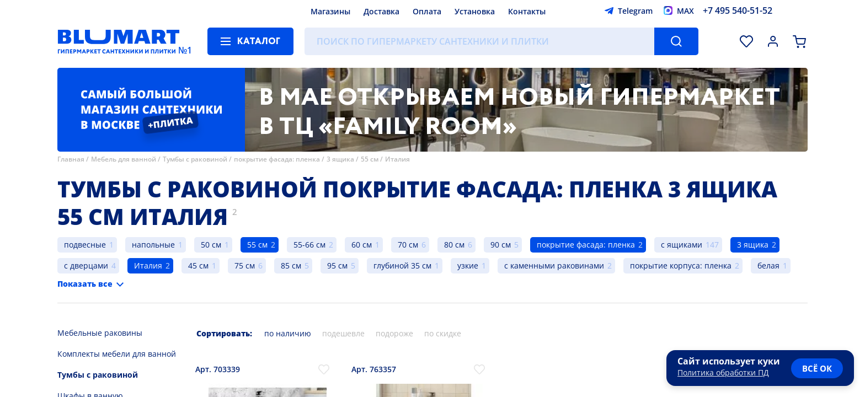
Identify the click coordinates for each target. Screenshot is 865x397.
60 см (361, 244)
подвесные (85, 244)
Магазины (330, 11)
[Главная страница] (118, 41)
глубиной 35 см (402, 265)
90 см (500, 244)
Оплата (427, 11)
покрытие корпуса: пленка (680, 265)
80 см (454, 244)
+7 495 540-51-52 (737, 10)
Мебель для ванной (123, 159)
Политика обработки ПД (723, 372)
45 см (198, 265)
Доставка (381, 11)
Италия (397, 159)
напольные (153, 244)
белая (768, 265)
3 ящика (340, 159)
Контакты (527, 11)
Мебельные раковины (99, 333)
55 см (369, 159)
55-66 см (309, 244)
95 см (337, 265)
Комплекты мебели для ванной (116, 353)
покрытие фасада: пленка (277, 159)
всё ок (817, 368)
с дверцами (86, 265)
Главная (70, 159)
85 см (291, 265)
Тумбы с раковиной (195, 159)
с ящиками (681, 244)
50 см (211, 244)
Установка (475, 11)
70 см (408, 244)
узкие (467, 265)
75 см (244, 265)
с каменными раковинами (554, 265)
